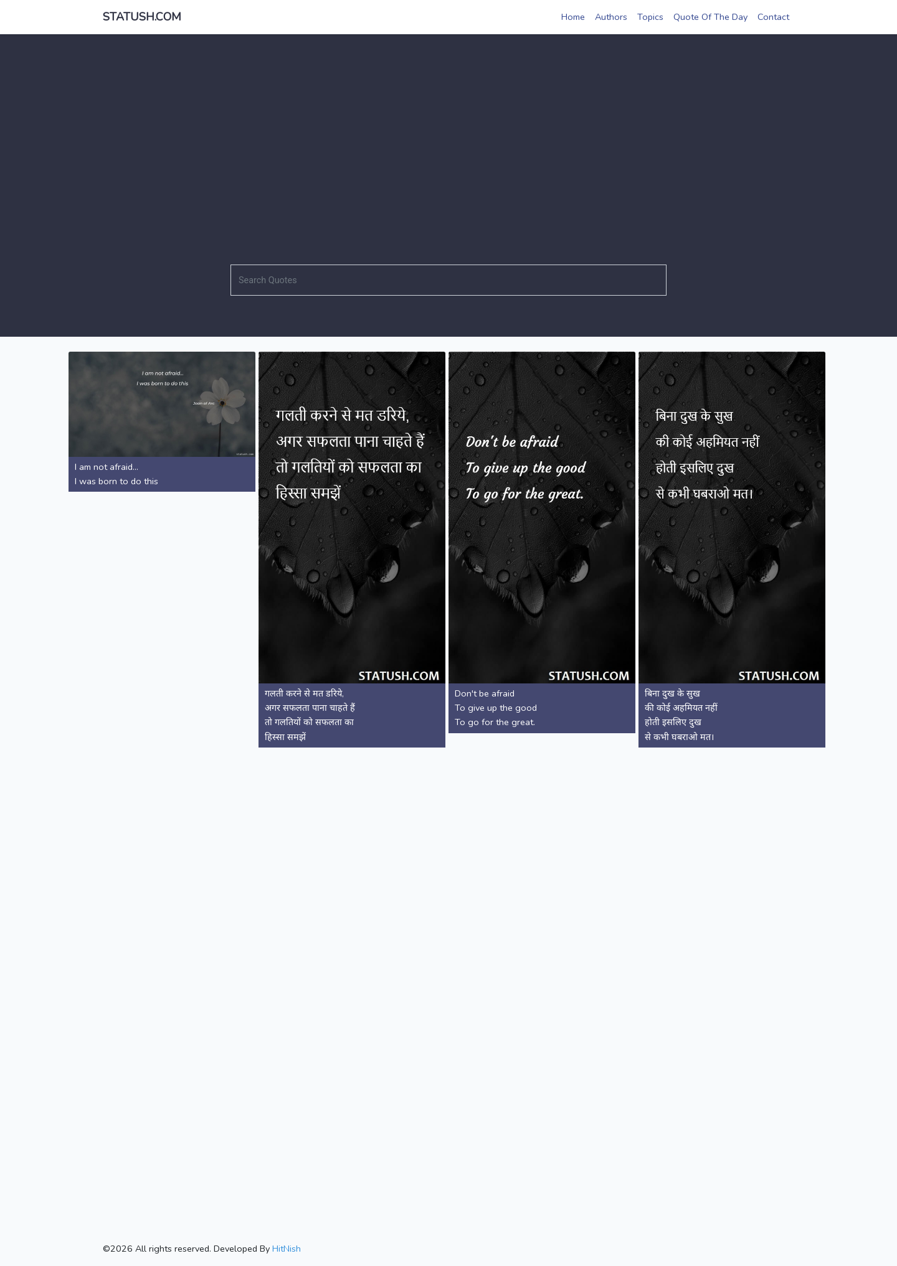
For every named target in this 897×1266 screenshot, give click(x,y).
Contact (773, 17)
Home (573, 17)
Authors (611, 17)
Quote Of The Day (710, 17)
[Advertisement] (448, 146)
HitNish (286, 1248)
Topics (650, 17)
